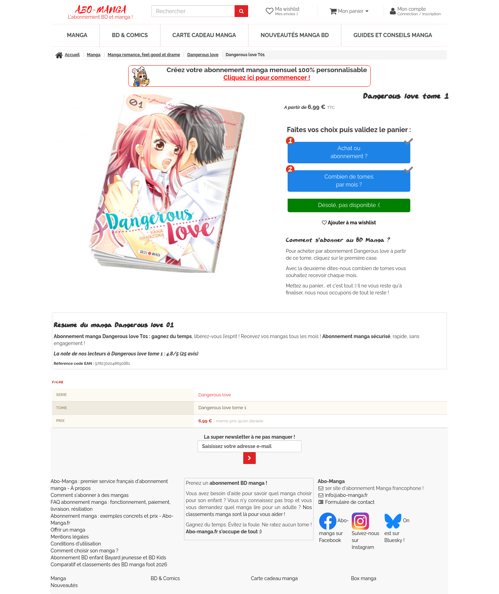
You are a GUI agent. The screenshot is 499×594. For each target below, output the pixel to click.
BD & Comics (130, 35)
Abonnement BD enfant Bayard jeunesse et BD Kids (108, 557)
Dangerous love (214, 394)
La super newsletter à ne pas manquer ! (249, 449)
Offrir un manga (68, 530)
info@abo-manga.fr (346, 495)
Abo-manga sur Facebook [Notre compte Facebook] (334, 530)
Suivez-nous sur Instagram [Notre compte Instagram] (365, 534)
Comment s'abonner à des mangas (90, 495)
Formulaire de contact (349, 502)
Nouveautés (64, 585)
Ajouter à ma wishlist (349, 222)
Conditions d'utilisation (76, 543)
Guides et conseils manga (392, 35)
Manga (77, 35)
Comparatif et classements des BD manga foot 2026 (109, 564)
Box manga (363, 578)
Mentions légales (70, 537)
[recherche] (193, 11)
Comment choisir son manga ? (84, 550)
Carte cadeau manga (204, 35)
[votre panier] (348, 11)
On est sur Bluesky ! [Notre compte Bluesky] (396, 530)
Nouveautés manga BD (295, 35)
